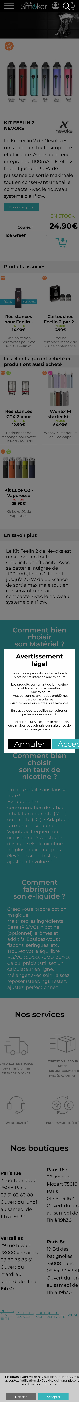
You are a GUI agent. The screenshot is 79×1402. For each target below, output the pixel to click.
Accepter (53, 1397)
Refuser (21, 1397)
